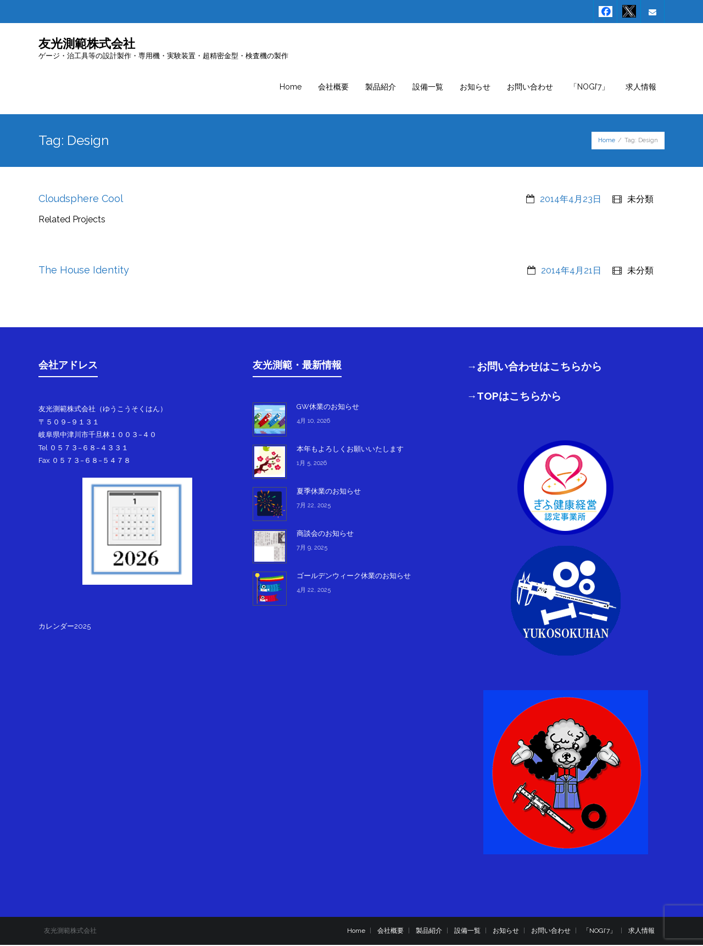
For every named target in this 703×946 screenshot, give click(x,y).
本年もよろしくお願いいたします (350, 450)
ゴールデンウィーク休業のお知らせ (354, 577)
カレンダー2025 (64, 627)
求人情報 (641, 931)
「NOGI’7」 (599, 931)
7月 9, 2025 (312, 548)
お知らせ (506, 931)
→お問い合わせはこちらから (534, 367)
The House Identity (83, 271)
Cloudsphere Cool (80, 199)
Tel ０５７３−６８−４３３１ (83, 448)
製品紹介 (429, 931)
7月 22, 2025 (314, 506)
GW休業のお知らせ (328, 408)
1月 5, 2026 (312, 464)
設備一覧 (467, 931)
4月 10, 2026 (313, 422)
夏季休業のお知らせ (329, 492)
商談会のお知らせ (325, 534)
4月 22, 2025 (314, 591)
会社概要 (390, 931)
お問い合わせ (551, 931)
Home (606, 140)
